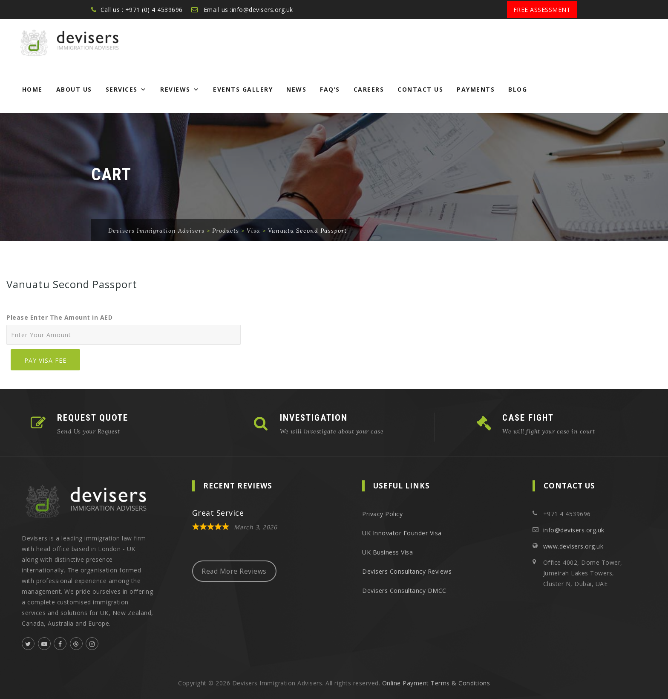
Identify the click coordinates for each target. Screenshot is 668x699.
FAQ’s (330, 89)
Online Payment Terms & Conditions (436, 683)
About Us (74, 89)
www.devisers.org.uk (573, 546)
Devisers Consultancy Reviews (407, 571)
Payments (476, 89)
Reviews (179, 89)
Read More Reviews (234, 571)
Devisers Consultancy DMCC (404, 590)
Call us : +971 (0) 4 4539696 (142, 10)
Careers (369, 89)
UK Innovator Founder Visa (402, 533)
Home (32, 89)
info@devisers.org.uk (574, 530)
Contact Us (420, 89)
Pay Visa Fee (45, 360)
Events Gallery (243, 89)
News (296, 89)
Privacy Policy (382, 514)
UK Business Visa (387, 552)
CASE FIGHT (528, 418)
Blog (517, 89)
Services (126, 89)
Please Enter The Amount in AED (59, 317)
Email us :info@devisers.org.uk (248, 10)
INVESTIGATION (314, 418)
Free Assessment (542, 10)
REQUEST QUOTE (92, 418)
